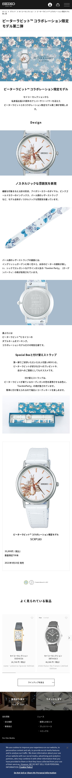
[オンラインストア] (58, 4)
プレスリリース (46, 726)
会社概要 (8, 722)
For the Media (8, 738)
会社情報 (5, 716)
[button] (67, 4)
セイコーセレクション (26, 11)
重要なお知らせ (46, 722)
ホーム (4, 11)
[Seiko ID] (50, 4)
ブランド (13, 11)
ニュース (40, 716)
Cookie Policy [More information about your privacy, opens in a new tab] (26, 767)
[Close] (67, 748)
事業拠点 (8, 726)
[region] (36, 760)
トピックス (44, 731)
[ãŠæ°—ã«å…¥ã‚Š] (32, 626)
